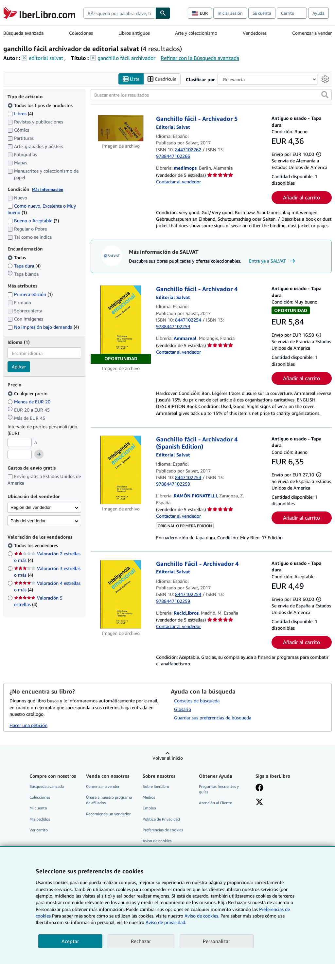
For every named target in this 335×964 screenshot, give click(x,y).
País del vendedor (27, 520)
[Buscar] (163, 13)
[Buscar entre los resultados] (211, 95)
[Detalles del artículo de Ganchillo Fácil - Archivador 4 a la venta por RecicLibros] (121, 594)
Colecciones (81, 33)
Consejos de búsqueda (197, 701)
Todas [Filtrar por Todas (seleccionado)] (17, 257)
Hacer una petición (28, 725)
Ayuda (318, 13)
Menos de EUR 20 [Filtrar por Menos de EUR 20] (30, 401)
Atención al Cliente (215, 803)
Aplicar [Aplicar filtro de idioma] (19, 367)
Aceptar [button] (70, 941)
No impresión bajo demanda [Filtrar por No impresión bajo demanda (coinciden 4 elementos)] (43, 327)
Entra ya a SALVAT (273, 261)
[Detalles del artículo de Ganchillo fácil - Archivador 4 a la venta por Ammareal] (121, 325)
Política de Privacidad (161, 819)
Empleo (149, 808)
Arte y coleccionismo (196, 33)
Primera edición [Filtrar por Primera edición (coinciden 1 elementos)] (30, 294)
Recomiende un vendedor (108, 813)
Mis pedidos (39, 819)
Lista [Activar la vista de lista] (131, 79)
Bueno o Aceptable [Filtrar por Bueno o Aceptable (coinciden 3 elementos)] (33, 221)
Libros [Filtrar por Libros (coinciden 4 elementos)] (20, 113)
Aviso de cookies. (202, 915)
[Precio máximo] (20, 454)
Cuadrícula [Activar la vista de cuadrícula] (162, 79)
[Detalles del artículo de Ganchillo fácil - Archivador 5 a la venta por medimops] (121, 128)
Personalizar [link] (216, 941)
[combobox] (119, 13)
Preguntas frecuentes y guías (219, 789)
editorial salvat (46, 58)
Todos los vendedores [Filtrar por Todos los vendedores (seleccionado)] (36, 545)
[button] (324, 95)
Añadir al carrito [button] (301, 197)
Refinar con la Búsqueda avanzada (200, 58)
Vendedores (255, 33)
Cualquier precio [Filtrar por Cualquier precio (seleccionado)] (28, 393)
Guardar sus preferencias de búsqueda (212, 718)
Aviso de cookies (157, 840)
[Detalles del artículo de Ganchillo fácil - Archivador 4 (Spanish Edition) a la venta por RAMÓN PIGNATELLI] (121, 470)
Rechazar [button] (141, 941)
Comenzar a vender (312, 33)
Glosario (182, 709)
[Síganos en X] (259, 803)
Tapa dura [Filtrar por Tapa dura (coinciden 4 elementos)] (24, 266)
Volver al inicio (167, 758)
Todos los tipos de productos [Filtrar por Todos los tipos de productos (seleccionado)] (41, 105)
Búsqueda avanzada (23, 33)
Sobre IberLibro (156, 786)
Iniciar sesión (230, 13)
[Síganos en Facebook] (259, 788)
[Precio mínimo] (20, 442)
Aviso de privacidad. (166, 922)
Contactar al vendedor (178, 181)
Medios (149, 797)
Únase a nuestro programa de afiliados (109, 800)
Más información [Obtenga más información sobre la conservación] (47, 189)
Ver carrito (38, 829)
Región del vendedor (30, 507)
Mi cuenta (38, 808)
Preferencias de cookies (163, 829)
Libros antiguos (134, 33)
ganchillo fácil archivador (126, 58)
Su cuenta (262, 13)
